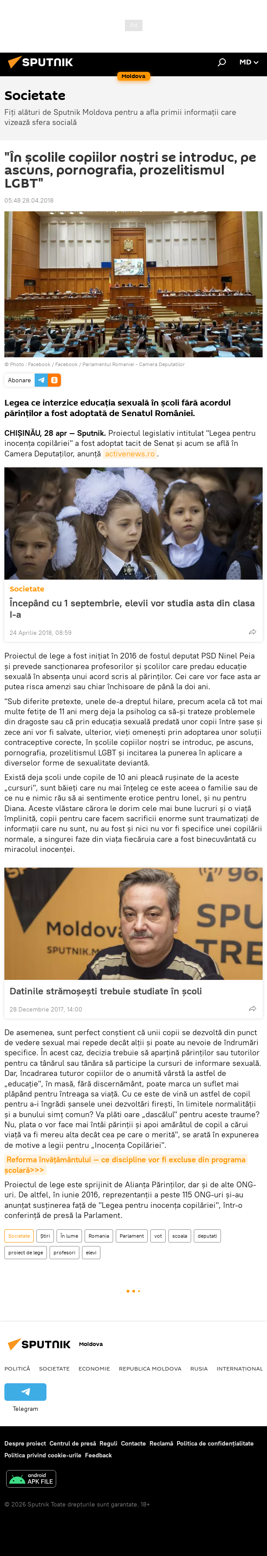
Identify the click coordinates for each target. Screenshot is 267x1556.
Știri (45, 1235)
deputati (207, 1235)
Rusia (199, 1368)
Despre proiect (25, 1443)
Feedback (98, 1455)
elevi (91, 1252)
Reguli (108, 1443)
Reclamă (161, 1443)
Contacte (133, 1443)
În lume (69, 1235)
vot (158, 1235)
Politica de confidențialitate (215, 1443)
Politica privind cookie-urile (43, 1455)
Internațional (240, 1368)
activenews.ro (130, 454)
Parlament (132, 1235)
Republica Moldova (150, 1368)
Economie (94, 1368)
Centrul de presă (73, 1443)
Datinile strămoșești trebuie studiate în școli (115, 991)
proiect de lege (25, 1252)
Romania (99, 1235)
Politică (17, 1368)
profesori (64, 1252)
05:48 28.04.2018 (28, 200)
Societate (27, 589)
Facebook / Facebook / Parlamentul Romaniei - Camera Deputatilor (106, 364)
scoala (179, 1235)
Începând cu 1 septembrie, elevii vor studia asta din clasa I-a (132, 608)
